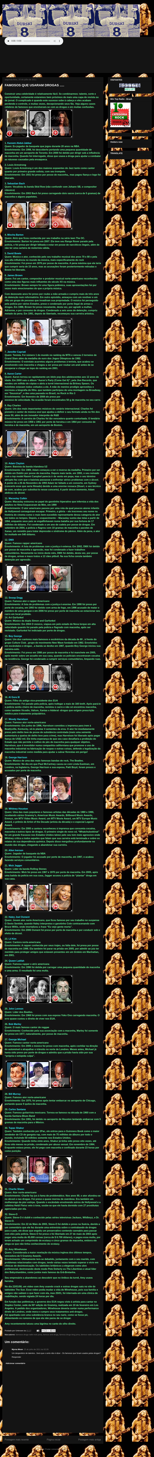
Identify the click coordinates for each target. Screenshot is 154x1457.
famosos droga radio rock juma (29, 1334)
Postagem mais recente (17, 1439)
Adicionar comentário (15, 1363)
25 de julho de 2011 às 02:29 (36, 1349)
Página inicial (53, 1439)
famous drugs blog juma (69, 1334)
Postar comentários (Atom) (56, 1449)
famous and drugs (50, 1334)
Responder (16, 1357)
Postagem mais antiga (89, 1439)
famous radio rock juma (91, 1334)
